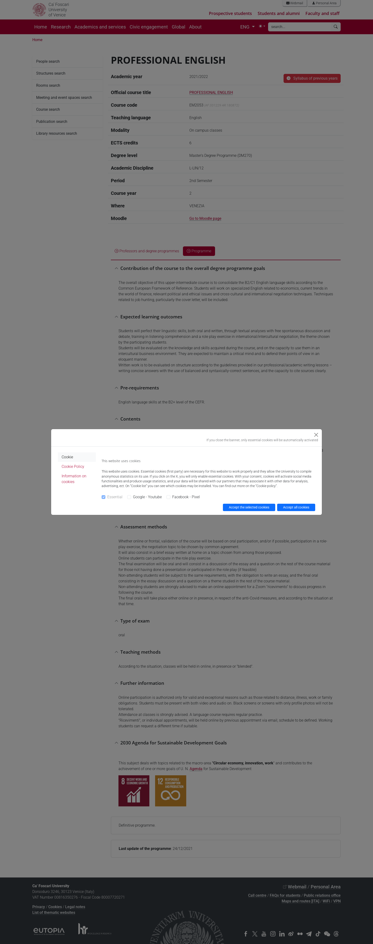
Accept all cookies (296, 507)
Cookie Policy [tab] (73, 466)
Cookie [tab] (67, 457)
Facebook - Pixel (186, 497)
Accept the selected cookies (249, 507)
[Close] (316, 435)
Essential (115, 497)
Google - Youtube (147, 497)
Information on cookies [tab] (74, 479)
